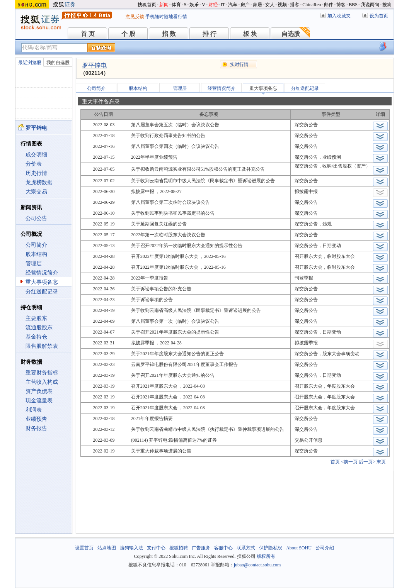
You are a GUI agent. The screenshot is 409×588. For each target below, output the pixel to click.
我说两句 (370, 4)
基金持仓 (36, 337)
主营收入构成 (42, 382)
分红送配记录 (42, 292)
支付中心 (156, 548)
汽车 (232, 4)
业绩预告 (36, 419)
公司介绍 (324, 548)
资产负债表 (39, 391)
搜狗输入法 (131, 548)
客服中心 (223, 548)
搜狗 (387, 4)
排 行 (209, 34)
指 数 (169, 34)
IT (223, 4)
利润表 (34, 410)
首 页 (88, 34)
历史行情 (36, 173)
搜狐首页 (147, 4)
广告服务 (201, 548)
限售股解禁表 (42, 346)
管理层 (34, 263)
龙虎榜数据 (39, 182)
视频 (282, 4)
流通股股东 (39, 327)
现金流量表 (39, 400)
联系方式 (246, 548)
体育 (176, 4)
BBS (353, 4)
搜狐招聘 (178, 548)
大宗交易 (36, 192)
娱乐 (194, 4)
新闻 (164, 4)
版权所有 (266, 556)
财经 (213, 4)
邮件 (328, 4)
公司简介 (36, 245)
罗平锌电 (94, 65)
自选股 (290, 34)
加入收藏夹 (339, 16)
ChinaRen (311, 4)
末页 (381, 461)
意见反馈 (135, 16)
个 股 (128, 34)
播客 (294, 4)
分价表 (34, 164)
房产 (245, 4)
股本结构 (36, 254)
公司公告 (36, 218)
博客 (341, 4)
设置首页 (84, 548)
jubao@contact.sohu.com (257, 565)
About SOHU (299, 548)
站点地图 (106, 548)
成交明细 (36, 155)
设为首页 (379, 16)
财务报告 (36, 428)
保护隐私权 (270, 548)
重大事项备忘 (42, 282)
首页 (335, 461)
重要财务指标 (42, 373)
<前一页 (349, 461)
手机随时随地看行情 (166, 16)
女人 (269, 4)
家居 (257, 4)
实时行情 (239, 64)
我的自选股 (58, 62)
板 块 (250, 34)
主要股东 (36, 318)
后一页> (367, 461)
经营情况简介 (42, 273)
